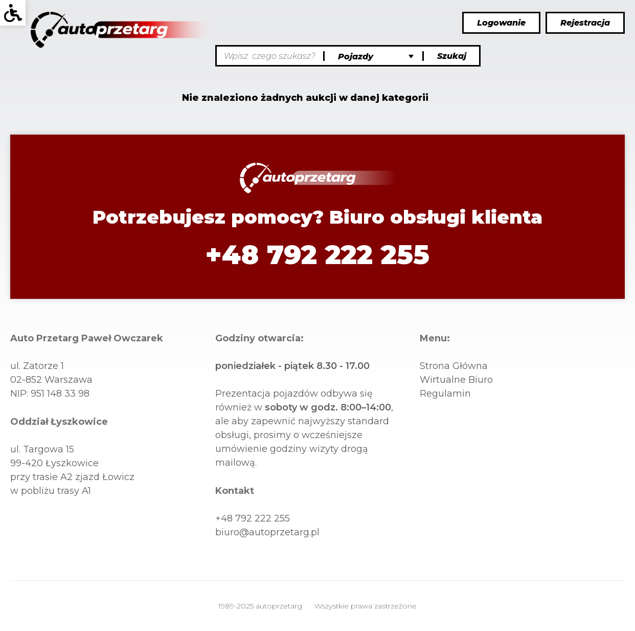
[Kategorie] (374, 56)
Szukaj (451, 56)
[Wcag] (13, 13)
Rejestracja (585, 23)
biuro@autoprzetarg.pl (267, 532)
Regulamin (445, 393)
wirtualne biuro (456, 379)
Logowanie (501, 23)
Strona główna (454, 366)
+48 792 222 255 (317, 254)
